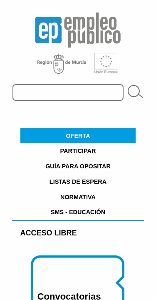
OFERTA (78, 135)
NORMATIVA (78, 197)
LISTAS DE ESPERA (78, 181)
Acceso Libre (48, 233)
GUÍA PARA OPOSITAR (78, 166)
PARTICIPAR (78, 151)
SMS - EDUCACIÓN (78, 212)
